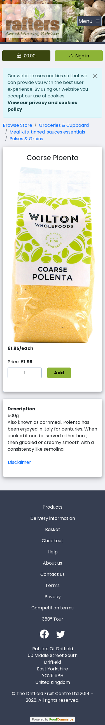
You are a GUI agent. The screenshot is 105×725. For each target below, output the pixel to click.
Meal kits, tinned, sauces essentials (47, 132)
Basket (52, 529)
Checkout (52, 540)
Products (52, 507)
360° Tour (52, 619)
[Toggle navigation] (89, 21)
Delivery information (52, 518)
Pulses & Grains (26, 138)
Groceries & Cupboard (64, 125)
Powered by (52, 719)
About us (52, 563)
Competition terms (52, 608)
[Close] (95, 76)
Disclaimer (19, 462)
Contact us (52, 574)
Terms (52, 585)
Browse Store (17, 125)
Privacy (53, 596)
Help (53, 552)
